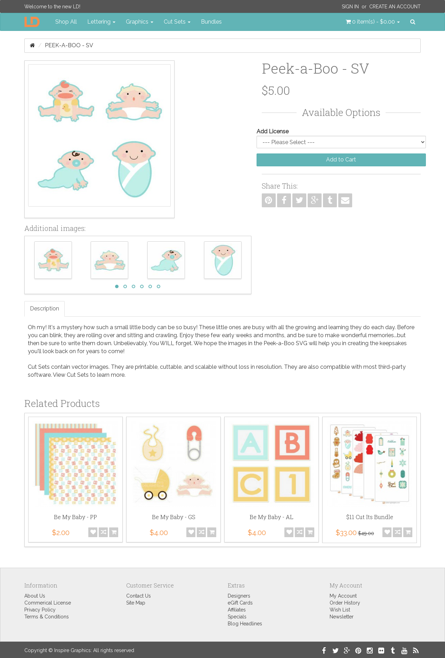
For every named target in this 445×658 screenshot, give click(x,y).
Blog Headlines (245, 623)
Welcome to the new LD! (52, 6)
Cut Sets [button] (177, 21)
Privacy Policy (40, 610)
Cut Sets (78, 375)
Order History (345, 603)
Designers (239, 596)
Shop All (66, 21)
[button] (372, 22)
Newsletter (342, 616)
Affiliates (237, 610)
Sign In (350, 6)
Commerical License (47, 603)
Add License (273, 131)
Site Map (135, 603)
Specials (237, 616)
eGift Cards (240, 603)
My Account (343, 596)
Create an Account (395, 6)
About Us (34, 596)
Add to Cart (341, 159)
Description (44, 308)
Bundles (211, 21)
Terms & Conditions (46, 616)
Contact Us (138, 596)
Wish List (340, 610)
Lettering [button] (101, 21)
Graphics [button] (139, 21)
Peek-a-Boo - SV (69, 45)
